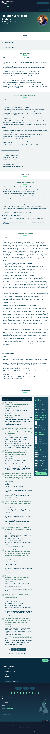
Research (7, 676)
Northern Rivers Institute (30, 62)
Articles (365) (40, 454)
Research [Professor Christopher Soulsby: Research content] (25, 175)
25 (12, 653)
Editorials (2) (40, 463)
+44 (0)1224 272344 (8, 45)
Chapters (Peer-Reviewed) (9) (41, 424)
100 (17, 653)
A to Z (3, 712)
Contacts (3, 711)
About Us (7, 669)
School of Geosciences (9, 7)
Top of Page (45, 720)
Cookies (29, 725)
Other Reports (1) (41, 409)
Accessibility (23, 725)
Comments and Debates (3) (41, 461)
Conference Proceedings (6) (41, 428)
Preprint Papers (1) (41, 471)
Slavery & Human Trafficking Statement (40, 725)
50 (15, 653)
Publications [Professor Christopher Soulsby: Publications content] (25, 391)
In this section (44, 10)
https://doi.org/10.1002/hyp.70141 (21, 443)
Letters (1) (39, 465)
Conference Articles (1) (42, 457)
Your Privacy (17, 725)
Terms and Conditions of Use (8, 725)
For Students (18, 688)
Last (24, 649)
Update (45, 660)
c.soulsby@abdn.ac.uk (9, 42)
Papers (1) (39, 439)
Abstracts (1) (40, 437)
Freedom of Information (25, 727)
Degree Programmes (10, 671)
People (6, 679)
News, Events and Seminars (12, 681)
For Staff (26, 688)
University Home (7, 664)
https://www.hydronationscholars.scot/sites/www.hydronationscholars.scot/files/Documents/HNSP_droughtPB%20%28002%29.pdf (18, 423)
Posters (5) (39, 441)
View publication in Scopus (16, 497)
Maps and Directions (6, 714)
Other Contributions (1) (42, 444)
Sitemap (32, 688)
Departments (8, 674)
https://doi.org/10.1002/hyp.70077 (21, 466)
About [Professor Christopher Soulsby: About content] (25, 35)
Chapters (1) (40, 422)
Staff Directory (5, 716)
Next (19, 649)
